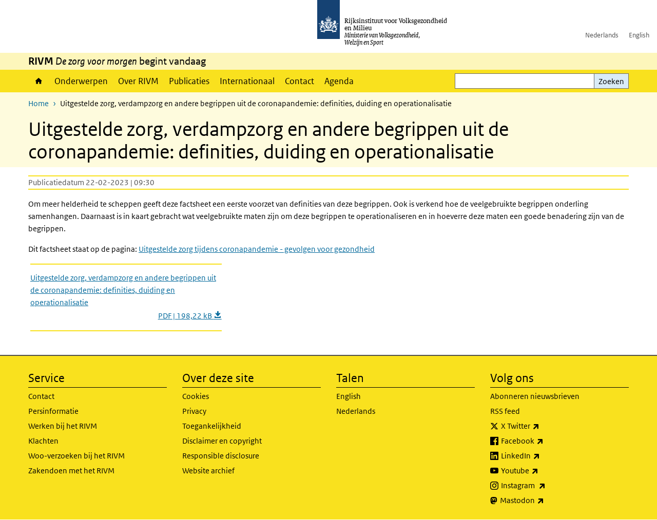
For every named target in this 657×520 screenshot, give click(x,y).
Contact (299, 81)
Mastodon (544, 500)
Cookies (195, 396)
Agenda (339, 81)
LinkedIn (543, 456)
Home (38, 81)
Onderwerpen (81, 81)
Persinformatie (53, 411)
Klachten (43, 441)
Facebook (545, 441)
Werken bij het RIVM (62, 426)
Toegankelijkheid (211, 426)
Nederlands (602, 35)
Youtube (542, 471)
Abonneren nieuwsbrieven (534, 396)
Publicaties (189, 81)
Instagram (546, 485)
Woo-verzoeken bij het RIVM (76, 456)
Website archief (208, 470)
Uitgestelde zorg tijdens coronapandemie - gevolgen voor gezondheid (257, 249)
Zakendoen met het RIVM (71, 470)
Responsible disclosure (220, 456)
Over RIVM (138, 81)
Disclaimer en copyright (222, 441)
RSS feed (505, 411)
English (639, 35)
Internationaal (247, 81)
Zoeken (611, 81)
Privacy (194, 411)
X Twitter (543, 426)
